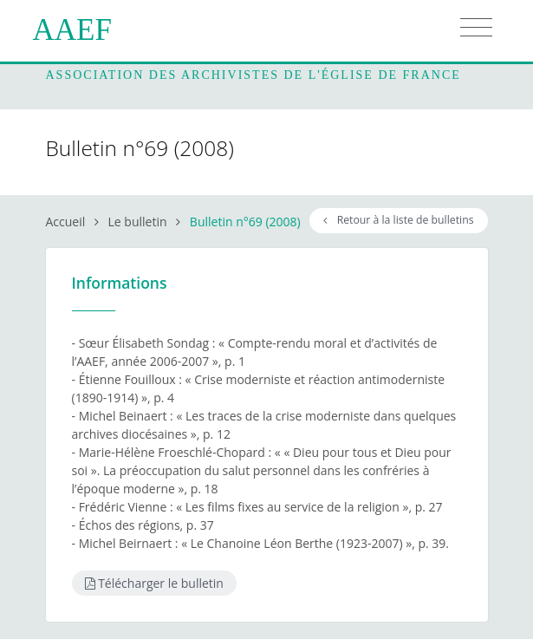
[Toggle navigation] (476, 28)
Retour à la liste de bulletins (398, 219)
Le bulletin (137, 221)
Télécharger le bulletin (154, 583)
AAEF (72, 30)
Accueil (66, 221)
